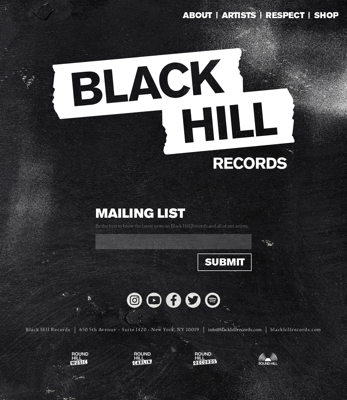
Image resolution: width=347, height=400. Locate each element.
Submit (225, 262)
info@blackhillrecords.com (235, 330)
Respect (285, 15)
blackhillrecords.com (296, 330)
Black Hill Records (48, 330)
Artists (239, 15)
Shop (326, 15)
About (197, 15)
